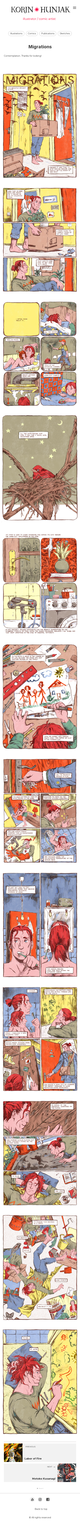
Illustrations (16, 33)
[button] (40, 1488)
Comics (32, 33)
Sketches (65, 33)
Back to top (41, 1509)
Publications (47, 33)
